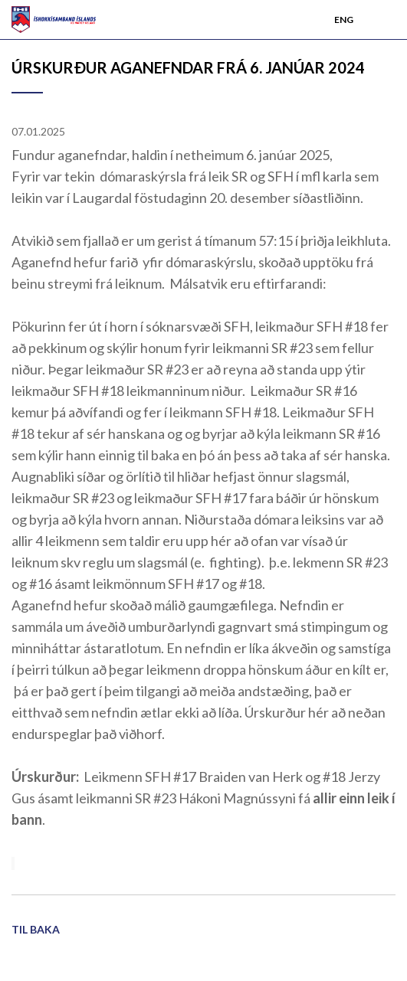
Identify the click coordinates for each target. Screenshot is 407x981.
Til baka (35, 929)
